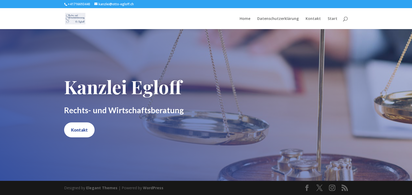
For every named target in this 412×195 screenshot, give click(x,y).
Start (332, 19)
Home (245, 19)
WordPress (153, 187)
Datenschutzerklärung (278, 19)
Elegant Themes (101, 187)
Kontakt (313, 19)
